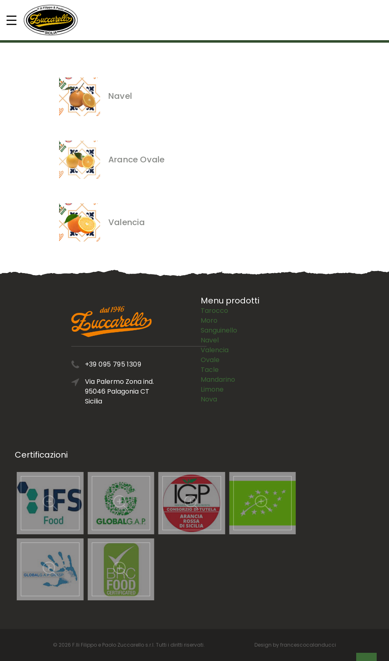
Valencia (126, 222)
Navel (120, 96)
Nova (209, 376)
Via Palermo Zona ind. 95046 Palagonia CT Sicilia (142, 391)
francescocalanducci (308, 644)
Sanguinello (219, 307)
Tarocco (214, 288)
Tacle (210, 347)
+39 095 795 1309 (136, 364)
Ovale (210, 337)
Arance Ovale (136, 159)
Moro (209, 298)
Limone (212, 367)
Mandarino (218, 357)
